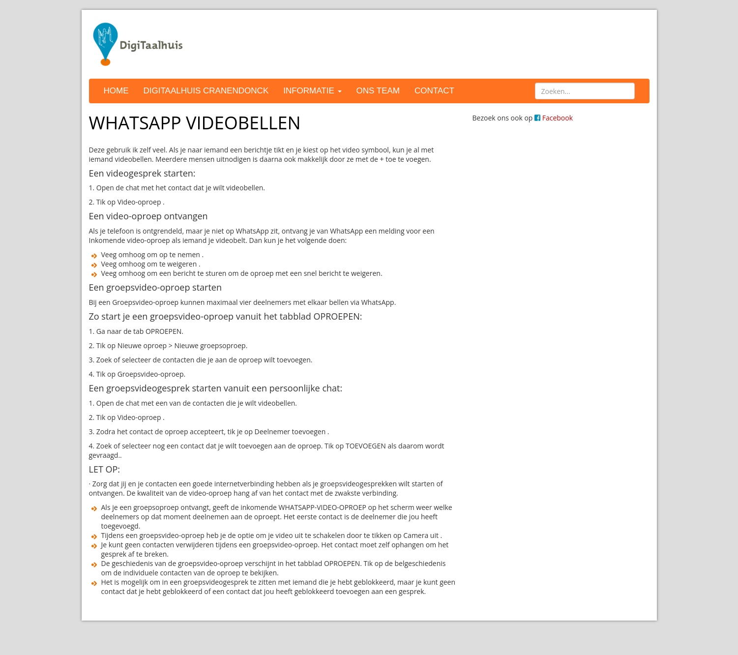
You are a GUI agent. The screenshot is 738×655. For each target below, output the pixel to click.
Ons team (378, 90)
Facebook (553, 117)
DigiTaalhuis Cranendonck (206, 90)
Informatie (312, 90)
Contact (434, 90)
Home (116, 90)
